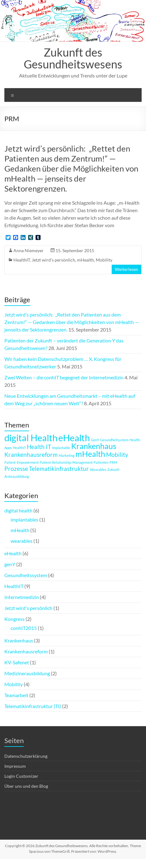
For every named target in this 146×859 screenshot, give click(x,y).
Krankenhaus (18, 640)
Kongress (14, 619)
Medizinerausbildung (27, 673)
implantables (24, 519)
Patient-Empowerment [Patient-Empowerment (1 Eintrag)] (21, 462)
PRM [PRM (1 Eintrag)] (113, 462)
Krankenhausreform (26, 651)
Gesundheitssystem (25, 575)
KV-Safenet (16, 662)
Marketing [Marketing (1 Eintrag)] (67, 455)
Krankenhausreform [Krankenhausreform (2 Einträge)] (31, 454)
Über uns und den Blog (26, 786)
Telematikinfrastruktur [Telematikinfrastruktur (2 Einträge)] (59, 468)
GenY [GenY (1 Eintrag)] (95, 440)
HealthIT (21, 259)
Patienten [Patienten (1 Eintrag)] (101, 462)
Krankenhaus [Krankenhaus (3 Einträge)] (93, 446)
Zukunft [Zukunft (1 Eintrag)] (113, 469)
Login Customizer (21, 776)
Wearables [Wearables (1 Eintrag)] (98, 469)
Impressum (15, 766)
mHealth (85, 259)
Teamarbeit (16, 695)
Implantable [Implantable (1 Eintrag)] (61, 448)
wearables (21, 541)
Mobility (104, 259)
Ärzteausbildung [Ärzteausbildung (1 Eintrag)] (16, 476)
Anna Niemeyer (28, 250)
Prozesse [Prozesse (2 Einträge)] (16, 468)
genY (9, 564)
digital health (18, 510)
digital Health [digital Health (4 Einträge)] (30, 437)
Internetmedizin (21, 597)
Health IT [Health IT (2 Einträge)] (39, 446)
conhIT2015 (24, 628)
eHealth (13, 553)
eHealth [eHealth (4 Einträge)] (74, 437)
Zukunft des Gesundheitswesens (73, 58)
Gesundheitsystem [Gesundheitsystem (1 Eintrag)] (114, 440)
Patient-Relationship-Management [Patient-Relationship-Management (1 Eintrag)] (66, 462)
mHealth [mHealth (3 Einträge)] (90, 453)
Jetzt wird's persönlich (53, 259)
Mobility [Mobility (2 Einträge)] (117, 454)
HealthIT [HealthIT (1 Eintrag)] (19, 448)
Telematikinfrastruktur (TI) (32, 706)
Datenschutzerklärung (25, 756)
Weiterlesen (126, 269)
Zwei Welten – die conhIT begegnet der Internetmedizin (64, 377)
